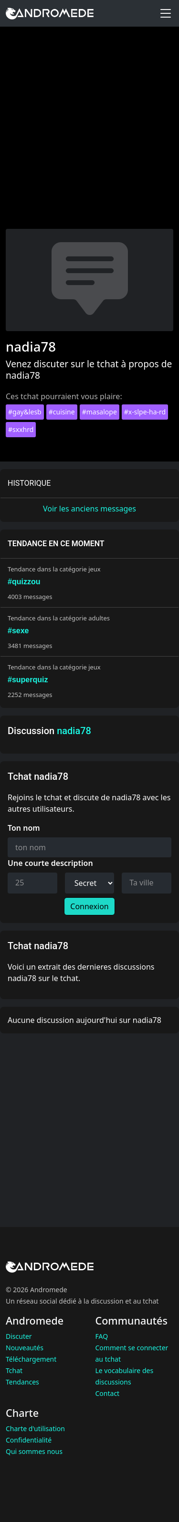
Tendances (22, 1381)
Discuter (19, 1336)
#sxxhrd (20, 429)
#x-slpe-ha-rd (145, 411)
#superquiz (28, 680)
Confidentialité (29, 1439)
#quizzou (24, 582)
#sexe (18, 631)
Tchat (14, 1370)
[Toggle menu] (165, 13)
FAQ (101, 1336)
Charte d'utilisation (35, 1428)
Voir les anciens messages (89, 508)
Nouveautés (24, 1347)
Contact (107, 1393)
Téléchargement (31, 1359)
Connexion (89, 906)
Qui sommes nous (34, 1451)
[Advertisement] (89, 135)
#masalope (99, 411)
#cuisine (62, 411)
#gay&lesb (25, 411)
